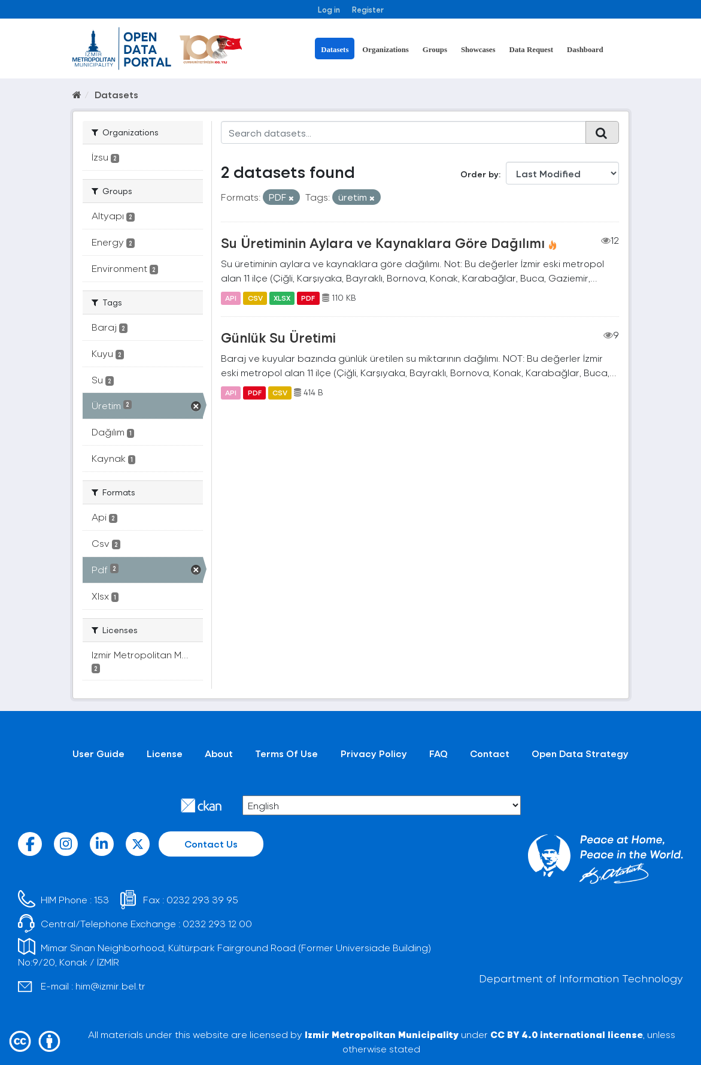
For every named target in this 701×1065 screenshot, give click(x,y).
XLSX (282, 297)
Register (368, 9)
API (230, 297)
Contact (489, 753)
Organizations (385, 50)
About (219, 753)
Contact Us (211, 843)
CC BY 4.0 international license (566, 1034)
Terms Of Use (286, 753)
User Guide (98, 753)
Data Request (531, 50)
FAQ (438, 753)
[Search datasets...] (403, 132)
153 (101, 899)
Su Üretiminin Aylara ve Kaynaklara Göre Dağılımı (383, 243)
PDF (308, 297)
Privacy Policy (374, 753)
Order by (479, 174)
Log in (329, 9)
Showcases (478, 50)
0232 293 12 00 (217, 923)
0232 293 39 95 (202, 899)
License (165, 753)
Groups (435, 50)
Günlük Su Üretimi (278, 337)
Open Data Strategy (580, 753)
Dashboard (585, 50)
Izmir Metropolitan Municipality (382, 1034)
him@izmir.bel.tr (110, 985)
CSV (255, 297)
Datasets (334, 50)
